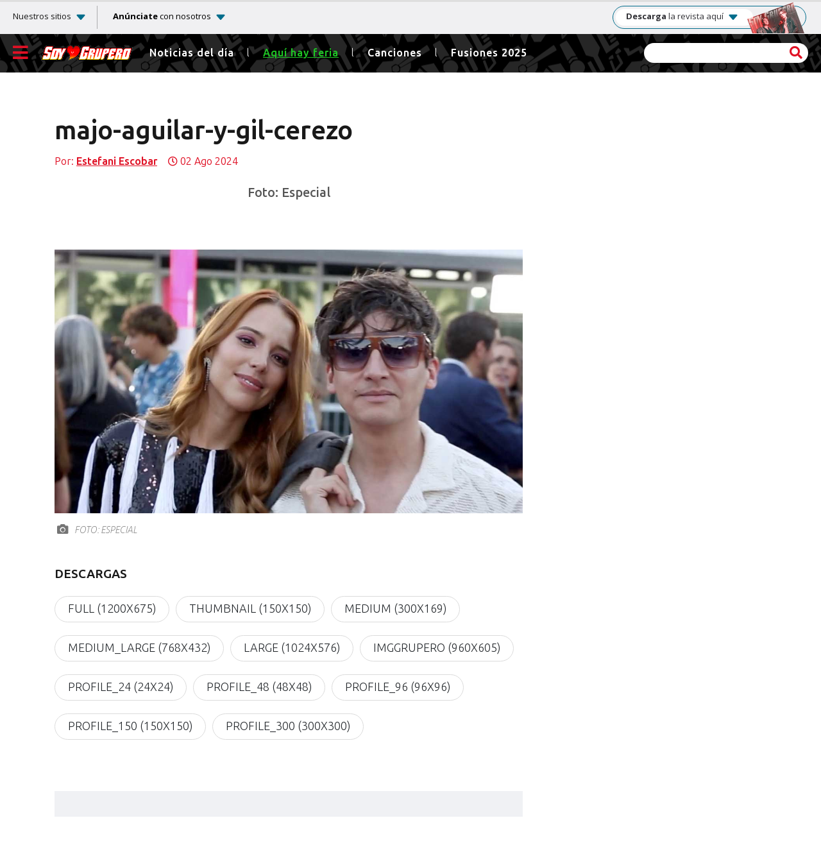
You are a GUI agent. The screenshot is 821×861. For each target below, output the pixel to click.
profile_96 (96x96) (397, 687)
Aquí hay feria (301, 53)
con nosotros (162, 16)
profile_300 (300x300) (288, 726)
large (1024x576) (292, 648)
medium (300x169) (395, 609)
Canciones (395, 53)
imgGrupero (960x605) (436, 648)
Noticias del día (191, 53)
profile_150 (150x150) (130, 726)
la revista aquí (682, 16)
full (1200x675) (112, 609)
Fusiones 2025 (489, 53)
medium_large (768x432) (139, 648)
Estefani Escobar (116, 161)
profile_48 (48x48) (259, 687)
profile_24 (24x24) (120, 687)
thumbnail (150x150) (250, 609)
